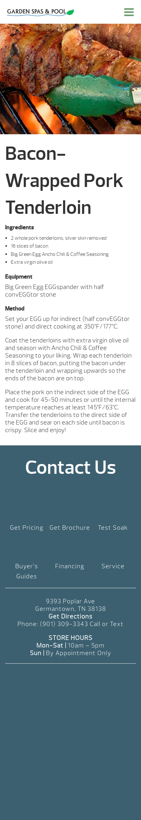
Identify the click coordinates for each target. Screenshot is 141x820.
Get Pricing (26, 528)
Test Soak (113, 528)
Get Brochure (69, 528)
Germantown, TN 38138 (70, 609)
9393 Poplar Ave (70, 601)
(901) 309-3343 (64, 624)
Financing (69, 566)
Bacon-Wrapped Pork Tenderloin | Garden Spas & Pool (40, 12)
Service (113, 566)
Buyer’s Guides (26, 571)
